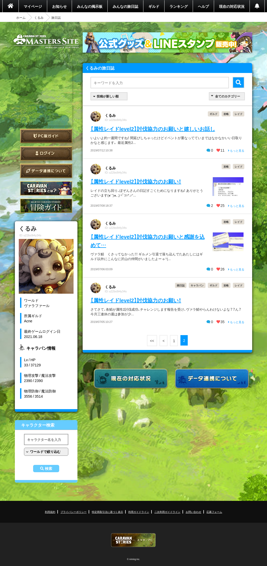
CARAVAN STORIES (133, 540)
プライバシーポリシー (73, 512)
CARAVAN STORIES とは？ (46, 188)
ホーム (21, 17)
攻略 (226, 114)
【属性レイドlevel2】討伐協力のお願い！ (135, 181)
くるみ (39, 17)
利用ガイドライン (138, 512)
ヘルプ (203, 6)
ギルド (153, 6)
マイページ (33, 6)
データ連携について (46, 171)
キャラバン (197, 285)
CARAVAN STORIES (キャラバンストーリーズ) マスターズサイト (46, 41)
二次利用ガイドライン (167, 512)
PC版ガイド (46, 136)
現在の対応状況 (232, 6)
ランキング (178, 6)
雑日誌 (181, 285)
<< (152, 340)
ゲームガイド (46, 206)
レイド (238, 114)
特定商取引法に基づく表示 (107, 512)
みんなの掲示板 (89, 6)
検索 (48, 468)
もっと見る (236, 150)
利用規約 (50, 512)
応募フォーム (214, 512)
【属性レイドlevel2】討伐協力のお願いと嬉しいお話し (152, 128)
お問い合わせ (193, 512)
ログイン (46, 153)
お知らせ (59, 6)
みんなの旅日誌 (125, 6)
